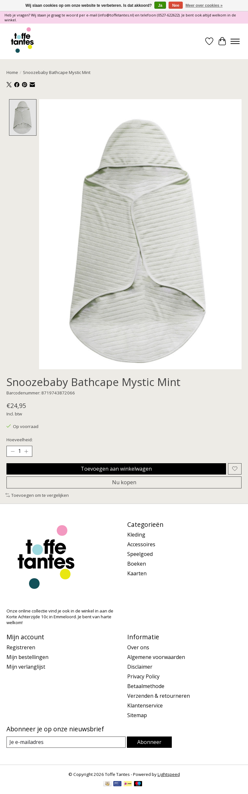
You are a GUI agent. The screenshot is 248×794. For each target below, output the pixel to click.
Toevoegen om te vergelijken (37, 495)
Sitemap (137, 715)
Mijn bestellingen (27, 657)
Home (12, 72)
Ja (160, 5)
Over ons (138, 647)
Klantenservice (145, 705)
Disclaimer (139, 666)
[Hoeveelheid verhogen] (26, 451)
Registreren (20, 647)
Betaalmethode (145, 686)
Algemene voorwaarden (156, 657)
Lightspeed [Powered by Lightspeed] (169, 774)
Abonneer (149, 742)
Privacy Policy (143, 676)
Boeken (136, 563)
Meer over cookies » (204, 5)
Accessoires (141, 544)
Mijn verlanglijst (25, 666)
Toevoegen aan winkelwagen (116, 468)
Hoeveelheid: (19, 440)
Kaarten (137, 573)
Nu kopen (124, 482)
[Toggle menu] (235, 41)
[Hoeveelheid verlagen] (12, 451)
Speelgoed (140, 554)
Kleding (136, 534)
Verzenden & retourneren (158, 695)
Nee (175, 5)
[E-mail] (66, 742)
